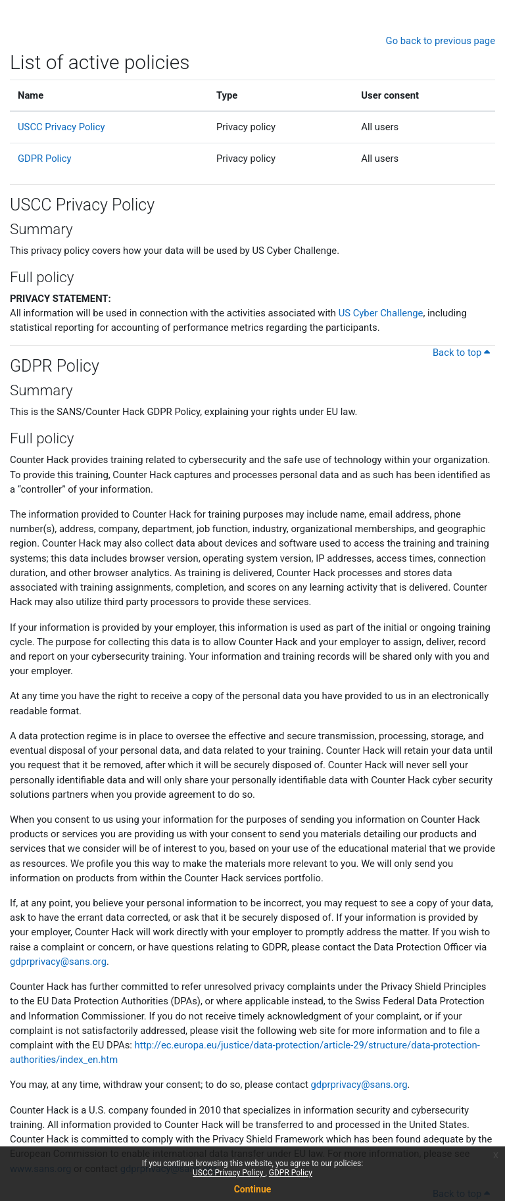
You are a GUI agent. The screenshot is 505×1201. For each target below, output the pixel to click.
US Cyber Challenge (381, 313)
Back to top (461, 352)
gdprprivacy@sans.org (58, 962)
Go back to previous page (440, 41)
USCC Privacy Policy (229, 1172)
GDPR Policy (290, 1172)
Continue (253, 1189)
